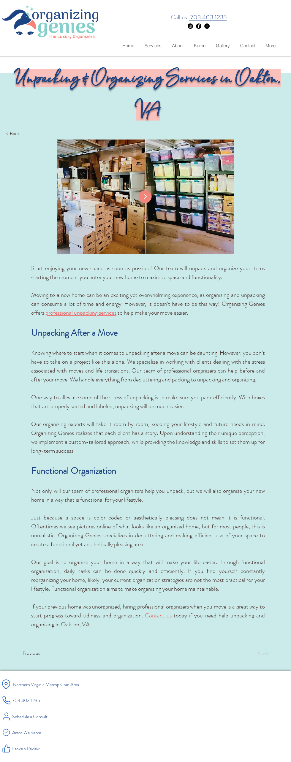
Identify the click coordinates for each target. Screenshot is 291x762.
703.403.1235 (208, 17)
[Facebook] (198, 26)
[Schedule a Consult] (35, 716)
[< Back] (25, 134)
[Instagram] (190, 26)
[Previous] (42, 653)
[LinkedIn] (207, 26)
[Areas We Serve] (35, 732)
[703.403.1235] (32, 700)
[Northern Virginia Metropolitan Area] (57, 684)
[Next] (253, 653)
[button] (145, 197)
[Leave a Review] (35, 748)
